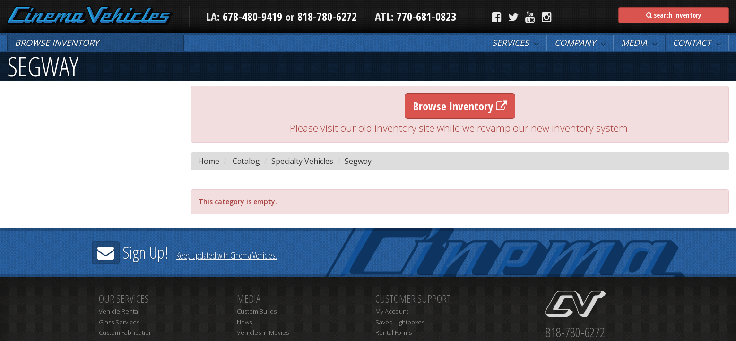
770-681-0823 (425, 16)
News (244, 322)
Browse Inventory (460, 106)
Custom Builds (257, 311)
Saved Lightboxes (399, 322)
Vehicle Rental (119, 311)
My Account (391, 311)
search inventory (673, 14)
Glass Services (119, 322)
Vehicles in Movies (263, 332)
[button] (516, 43)
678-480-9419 (252, 16)
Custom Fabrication (126, 332)
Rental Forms (393, 332)
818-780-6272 (327, 16)
